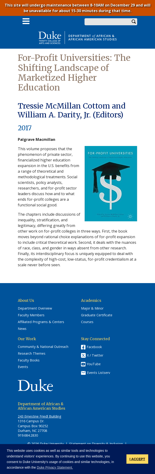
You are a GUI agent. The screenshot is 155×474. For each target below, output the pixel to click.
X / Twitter (95, 355)
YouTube (94, 364)
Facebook (94, 347)
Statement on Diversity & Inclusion (96, 443)
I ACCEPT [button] (137, 459)
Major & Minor (92, 308)
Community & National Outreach (43, 347)
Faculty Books (29, 360)
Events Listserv (98, 372)
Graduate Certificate (96, 315)
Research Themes (31, 353)
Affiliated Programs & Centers (41, 322)
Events (23, 367)
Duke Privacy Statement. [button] (55, 467)
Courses (87, 322)
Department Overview (35, 308)
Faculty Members (31, 315)
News (22, 329)
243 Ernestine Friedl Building (39, 416)
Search (133, 21)
